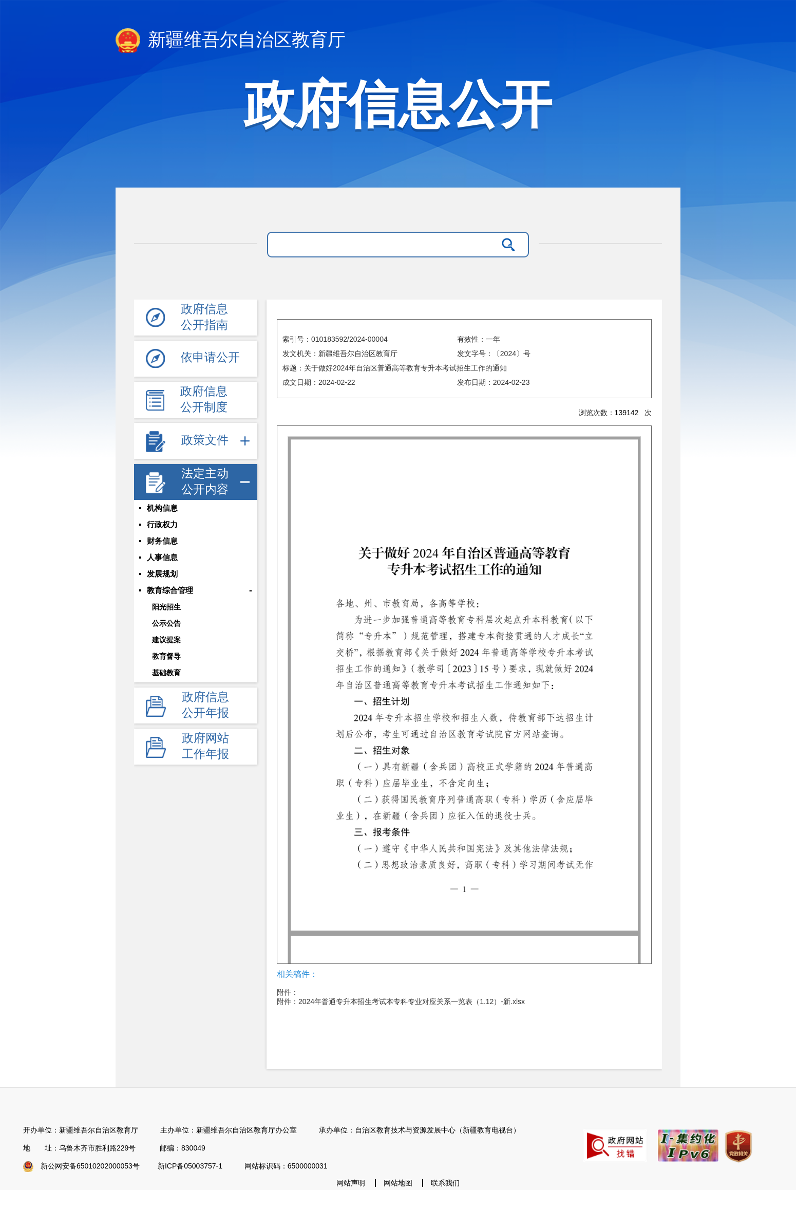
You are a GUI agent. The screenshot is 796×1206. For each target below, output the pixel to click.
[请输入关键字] (385, 244)
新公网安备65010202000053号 (90, 1166)
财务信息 (162, 541)
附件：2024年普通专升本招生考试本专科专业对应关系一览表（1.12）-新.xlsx (401, 1001)
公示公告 (166, 623)
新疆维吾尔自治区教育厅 (231, 40)
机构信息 (162, 508)
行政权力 (162, 525)
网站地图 (398, 1183)
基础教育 (166, 673)
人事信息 (162, 557)
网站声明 (350, 1183)
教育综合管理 (170, 590)
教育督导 (166, 656)
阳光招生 (166, 607)
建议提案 (166, 640)
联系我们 (445, 1183)
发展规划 (162, 574)
